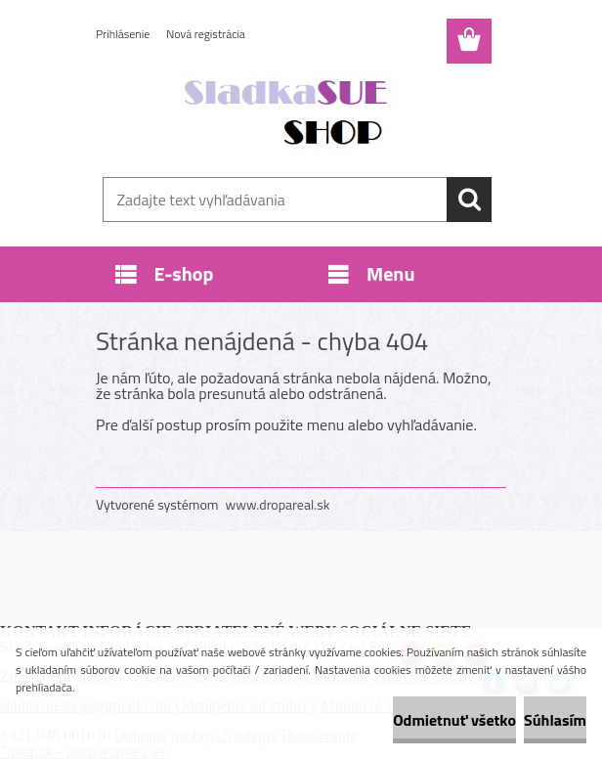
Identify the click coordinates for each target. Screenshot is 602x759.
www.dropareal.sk (278, 504)
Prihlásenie (123, 33)
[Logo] (288, 113)
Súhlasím (555, 720)
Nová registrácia (205, 33)
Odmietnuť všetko (454, 720)
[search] (469, 199)
